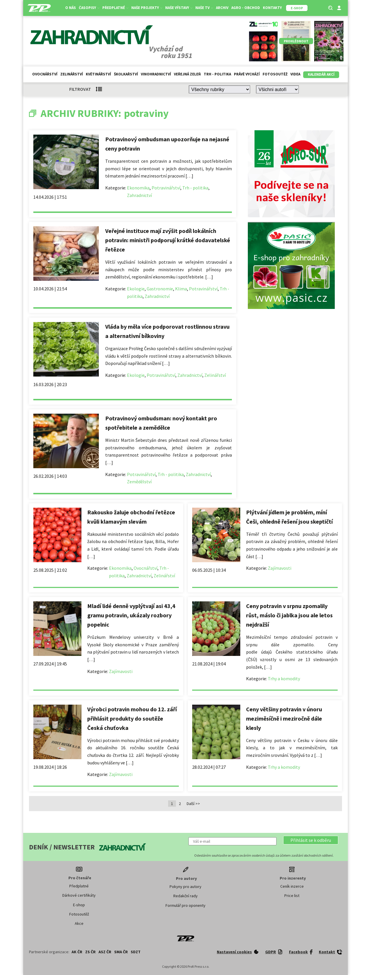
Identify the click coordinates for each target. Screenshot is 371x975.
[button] (310, 840)
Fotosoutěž (275, 74)
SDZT (136, 951)
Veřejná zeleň (187, 74)
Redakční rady (185, 895)
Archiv (222, 7)
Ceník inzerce (292, 886)
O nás (70, 7)
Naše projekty (146, 7)
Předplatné (115, 7)
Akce (79, 923)
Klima (181, 289)
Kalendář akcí (321, 74)
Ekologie (136, 289)
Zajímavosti (279, 568)
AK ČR (77, 951)
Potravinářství (166, 188)
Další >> (193, 803)
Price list (291, 895)
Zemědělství (139, 481)
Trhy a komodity (284, 678)
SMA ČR (121, 951)
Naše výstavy (178, 7)
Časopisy (89, 7)
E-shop (79, 904)
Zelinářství (71, 74)
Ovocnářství (44, 74)
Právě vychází (247, 74)
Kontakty (272, 7)
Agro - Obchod (245, 7)
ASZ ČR (105, 951)
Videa (295, 74)
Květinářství (98, 74)
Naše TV (204, 7)
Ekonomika (138, 188)
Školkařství (126, 74)
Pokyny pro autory (185, 886)
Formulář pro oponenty (185, 905)
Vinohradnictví (156, 74)
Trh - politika (217, 74)
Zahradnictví (139, 195)
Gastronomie (160, 289)
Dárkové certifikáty (79, 895)
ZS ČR (90, 951)
